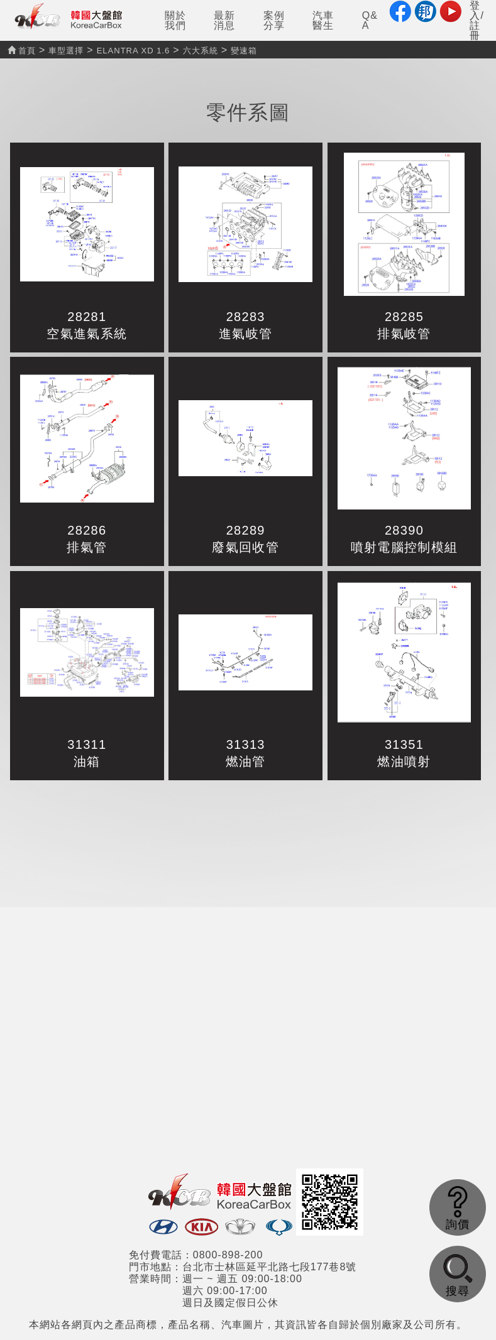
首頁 (22, 50)
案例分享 (274, 20)
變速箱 (244, 50)
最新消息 (224, 20)
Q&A (370, 20)
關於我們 (175, 20)
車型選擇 (66, 50)
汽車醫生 (323, 20)
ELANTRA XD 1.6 (133, 50)
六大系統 (200, 50)
